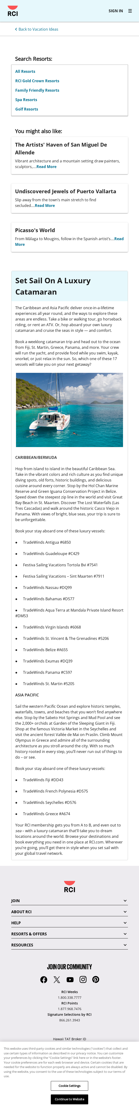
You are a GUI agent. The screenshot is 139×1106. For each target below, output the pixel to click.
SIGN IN (116, 10)
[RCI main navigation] (130, 11)
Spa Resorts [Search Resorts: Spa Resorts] (26, 99)
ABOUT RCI (21, 911)
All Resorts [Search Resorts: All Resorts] (25, 71)
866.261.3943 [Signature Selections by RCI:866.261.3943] (69, 1020)
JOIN (15, 900)
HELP (16, 922)
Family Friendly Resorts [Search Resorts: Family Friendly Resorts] (37, 90)
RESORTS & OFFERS (29, 934)
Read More (46, 166)
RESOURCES (22, 945)
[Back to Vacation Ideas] (35, 28)
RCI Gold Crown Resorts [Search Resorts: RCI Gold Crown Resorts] (37, 80)
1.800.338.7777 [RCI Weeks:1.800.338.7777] (69, 997)
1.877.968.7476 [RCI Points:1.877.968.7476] (69, 1009)
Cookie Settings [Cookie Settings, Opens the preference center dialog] (70, 1089)
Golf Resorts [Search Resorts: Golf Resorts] (26, 109)
